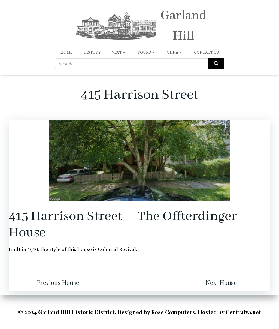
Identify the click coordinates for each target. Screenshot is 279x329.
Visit (119, 52)
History (92, 52)
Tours (147, 52)
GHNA (175, 52)
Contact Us (206, 52)
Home (66, 52)
